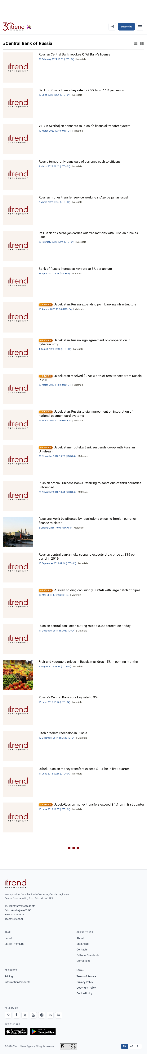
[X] (24, 1015)
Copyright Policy (86, 987)
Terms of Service (86, 976)
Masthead (83, 943)
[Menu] (140, 27)
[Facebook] (16, 1015)
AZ (131, 1046)
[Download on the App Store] (16, 1031)
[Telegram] (41, 1015)
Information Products (17, 982)
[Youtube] (33, 1015)
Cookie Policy (84, 993)
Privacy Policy (85, 982)
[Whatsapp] (8, 1015)
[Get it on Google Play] (43, 1031)
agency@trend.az (14, 918)
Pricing (9, 976)
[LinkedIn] (50, 1015)
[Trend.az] (17, 26)
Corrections (83, 960)
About (80, 938)
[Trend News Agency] (15, 883)
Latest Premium (14, 943)
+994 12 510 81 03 (14, 914)
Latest (8, 938)
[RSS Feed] (58, 1015)
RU (138, 1046)
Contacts (82, 949)
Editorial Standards (88, 955)
